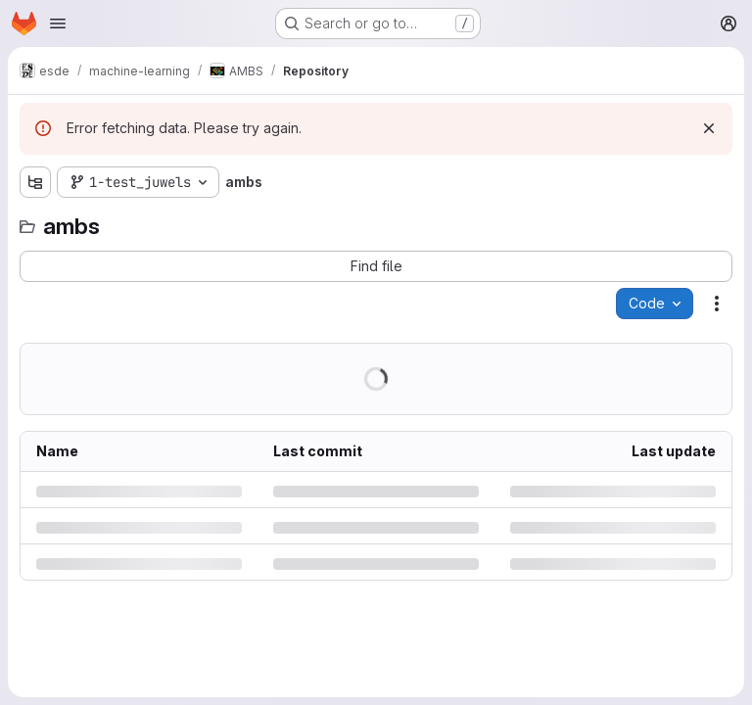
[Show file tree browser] (35, 182)
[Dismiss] (709, 128)
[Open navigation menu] (57, 23)
